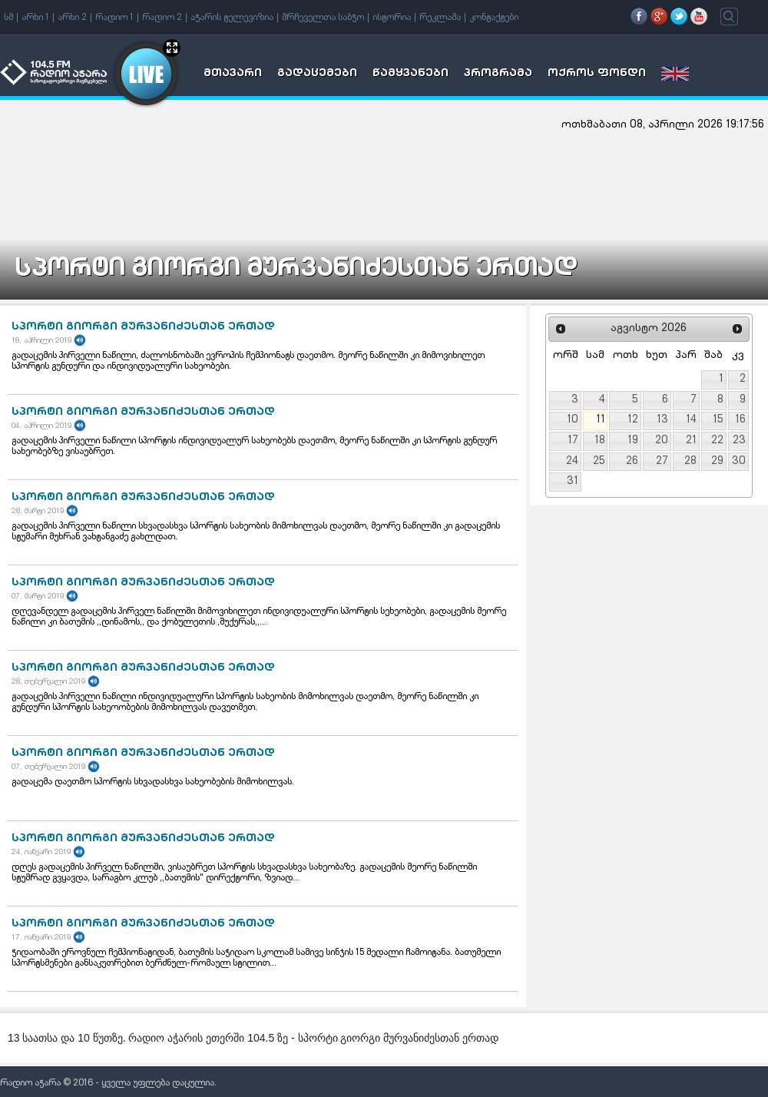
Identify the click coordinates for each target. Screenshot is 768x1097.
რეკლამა (440, 17)
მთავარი (233, 73)
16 (740, 420)
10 (572, 420)
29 (717, 461)
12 (632, 420)
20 (661, 441)
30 (739, 461)
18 (599, 441)
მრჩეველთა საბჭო (323, 17)
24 (572, 461)
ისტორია (391, 17)
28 (690, 461)
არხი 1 (35, 17)
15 (718, 420)
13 (662, 420)
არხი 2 (72, 17)
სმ (8, 17)
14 (691, 420)
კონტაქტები (493, 17)
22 (717, 441)
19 (632, 441)
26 (632, 461)
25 (599, 461)
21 (691, 441)
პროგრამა (498, 73)
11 (600, 420)
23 (739, 441)
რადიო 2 (162, 17)
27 (662, 461)
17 (573, 441)
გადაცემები (317, 73)
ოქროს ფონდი (597, 73)
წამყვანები (410, 73)
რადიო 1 (114, 17)
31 (572, 481)
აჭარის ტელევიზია (231, 17)
